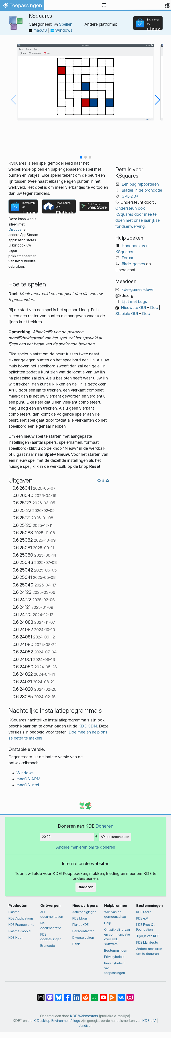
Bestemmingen (115, 950)
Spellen (63, 24)
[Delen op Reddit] (85, 995)
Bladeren (86, 887)
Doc (154, 307)
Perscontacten (83, 931)
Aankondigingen (84, 912)
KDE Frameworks (21, 924)
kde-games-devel (138, 289)
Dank (76, 944)
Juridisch (85, 1025)
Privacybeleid (114, 957)
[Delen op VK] (121, 995)
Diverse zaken (83, 937)
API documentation (115, 837)
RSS (102, 480)
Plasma (13, 912)
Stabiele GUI (126, 313)
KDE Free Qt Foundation (145, 927)
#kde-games (133, 263)
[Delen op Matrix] (41, 995)
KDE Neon (15, 937)
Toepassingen (22, 6)
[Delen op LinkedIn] (76, 995)
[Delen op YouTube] (103, 995)
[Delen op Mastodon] (49, 995)
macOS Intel (27, 785)
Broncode (47, 945)
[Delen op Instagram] (130, 995)
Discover (15, 229)
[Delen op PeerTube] (112, 995)
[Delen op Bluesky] (58, 995)
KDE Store (143, 912)
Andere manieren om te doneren (85, 847)
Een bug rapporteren (140, 184)
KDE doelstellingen (50, 936)
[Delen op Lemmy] (94, 995)
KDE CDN (87, 726)
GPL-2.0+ (130, 196)
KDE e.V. (142, 918)
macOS (38, 30)
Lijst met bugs (134, 301)
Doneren (104, 826)
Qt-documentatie (50, 925)
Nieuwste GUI (133, 307)
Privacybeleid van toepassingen (114, 968)
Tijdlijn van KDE (147, 936)
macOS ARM (28, 779)
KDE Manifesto (147, 942)
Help (107, 923)
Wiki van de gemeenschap (115, 914)
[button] (81, 157)
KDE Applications (21, 918)
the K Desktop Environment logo (54, 1021)
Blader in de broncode (142, 190)
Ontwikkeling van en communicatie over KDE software (117, 937)
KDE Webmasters (84, 1016)
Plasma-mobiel (19, 931)
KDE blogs (80, 918)
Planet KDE (80, 924)
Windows (61, 30)
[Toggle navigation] (104, 5)
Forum (127, 257)
